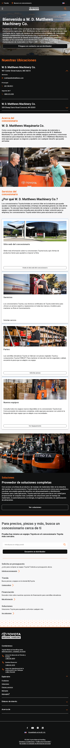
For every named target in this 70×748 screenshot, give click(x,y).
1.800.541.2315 (10, 665)
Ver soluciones (7, 613)
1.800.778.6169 (10, 672)
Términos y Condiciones (27, 741)
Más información (7, 599)
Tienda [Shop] (6, 3)
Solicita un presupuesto (13, 564)
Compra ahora (6, 585)
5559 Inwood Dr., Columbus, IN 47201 (14, 651)
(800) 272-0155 (9, 94)
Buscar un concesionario (22, 3)
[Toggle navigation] (2, 8)
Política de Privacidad (43, 741)
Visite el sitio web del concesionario (35, 268)
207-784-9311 (8, 86)
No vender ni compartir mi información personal (35, 743)
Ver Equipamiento (35, 426)
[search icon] (64, 544)
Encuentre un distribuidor (35, 552)
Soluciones (7, 606)
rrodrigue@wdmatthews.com (13, 78)
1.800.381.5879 (10, 658)
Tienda (5, 578)
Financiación (8, 592)
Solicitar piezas (35, 373)
